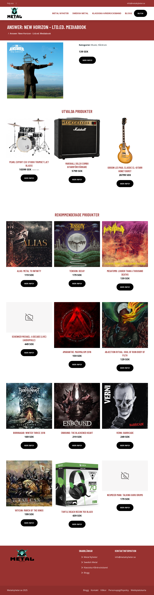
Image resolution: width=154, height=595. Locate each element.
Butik (140, 13)
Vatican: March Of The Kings (29, 510)
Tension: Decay (77, 271)
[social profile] (16, 3)
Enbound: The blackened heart (77, 432)
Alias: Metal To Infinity (29, 271)
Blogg (128, 13)
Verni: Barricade (125, 432)
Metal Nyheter (60, 13)
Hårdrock (102, 45)
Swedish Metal (80, 13)
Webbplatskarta (138, 590)
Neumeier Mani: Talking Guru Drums (125, 495)
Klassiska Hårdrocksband (106, 13)
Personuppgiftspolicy (118, 590)
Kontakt (94, 590)
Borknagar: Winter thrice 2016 (29, 432)
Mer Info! (87, 60)
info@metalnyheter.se (136, 3)
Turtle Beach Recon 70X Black (77, 511)
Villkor (103, 590)
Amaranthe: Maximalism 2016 (77, 351)
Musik (94, 45)
